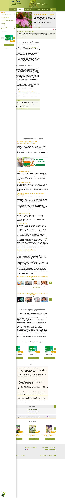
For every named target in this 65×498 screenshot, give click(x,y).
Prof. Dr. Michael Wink (44, 45)
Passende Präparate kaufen (6, 21)
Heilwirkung (4, 18)
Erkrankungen (13, 9)
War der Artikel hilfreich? (45, 20)
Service (48, 9)
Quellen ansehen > (21, 47)
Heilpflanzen (20, 9)
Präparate (22, 67)
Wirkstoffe (3, 23)
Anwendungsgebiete (5, 17)
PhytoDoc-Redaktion (38, 34)
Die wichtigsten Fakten (5, 15)
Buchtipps (3, 24)
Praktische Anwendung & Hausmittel (8, 20)
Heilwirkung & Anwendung (6, 14)
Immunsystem (37, 37)
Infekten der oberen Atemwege (21, 121)
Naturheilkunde (28, 9)
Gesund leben (37, 9)
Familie (43, 9)
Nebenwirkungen (4, 27)
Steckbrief (3, 28)
